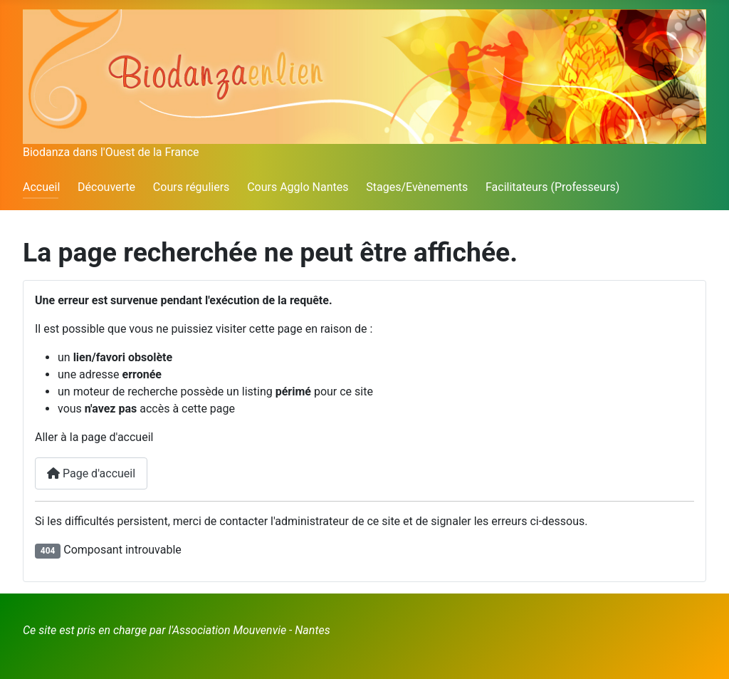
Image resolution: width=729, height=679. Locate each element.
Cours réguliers (191, 187)
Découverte (106, 187)
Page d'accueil (91, 473)
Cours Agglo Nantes (297, 187)
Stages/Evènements (417, 187)
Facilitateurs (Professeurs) (552, 187)
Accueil (41, 187)
